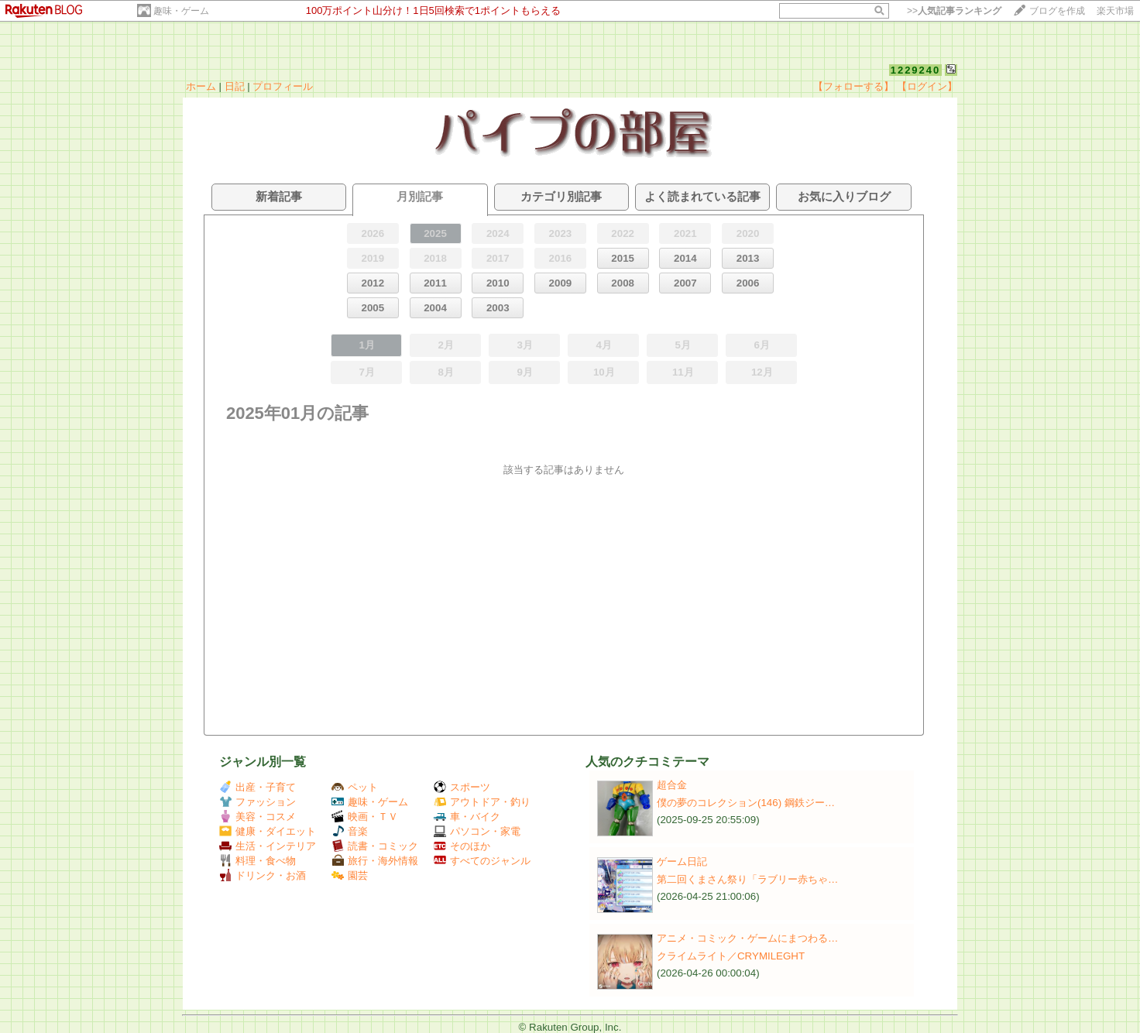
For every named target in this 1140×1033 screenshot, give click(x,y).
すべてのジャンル (482, 861)
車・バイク (467, 816)
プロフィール (282, 86)
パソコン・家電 (477, 831)
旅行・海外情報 (374, 861)
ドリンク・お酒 (262, 875)
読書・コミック (374, 846)
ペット (354, 787)
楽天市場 (1115, 10)
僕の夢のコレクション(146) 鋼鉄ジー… (746, 802)
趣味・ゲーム (181, 10)
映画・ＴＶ (364, 816)
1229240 (916, 70)
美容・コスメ (257, 816)
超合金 (672, 785)
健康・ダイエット (267, 831)
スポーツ (462, 787)
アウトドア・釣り (482, 802)
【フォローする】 (853, 86)
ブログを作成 (1057, 10)
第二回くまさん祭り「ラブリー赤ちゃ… (747, 879)
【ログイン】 (927, 86)
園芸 (349, 875)
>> (954, 10)
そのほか (462, 846)
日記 (235, 86)
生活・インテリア (267, 846)
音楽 (349, 831)
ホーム (201, 86)
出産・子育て (257, 787)
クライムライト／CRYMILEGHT (731, 956)
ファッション (257, 802)
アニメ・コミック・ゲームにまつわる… (747, 938)
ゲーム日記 (682, 861)
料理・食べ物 (257, 861)
